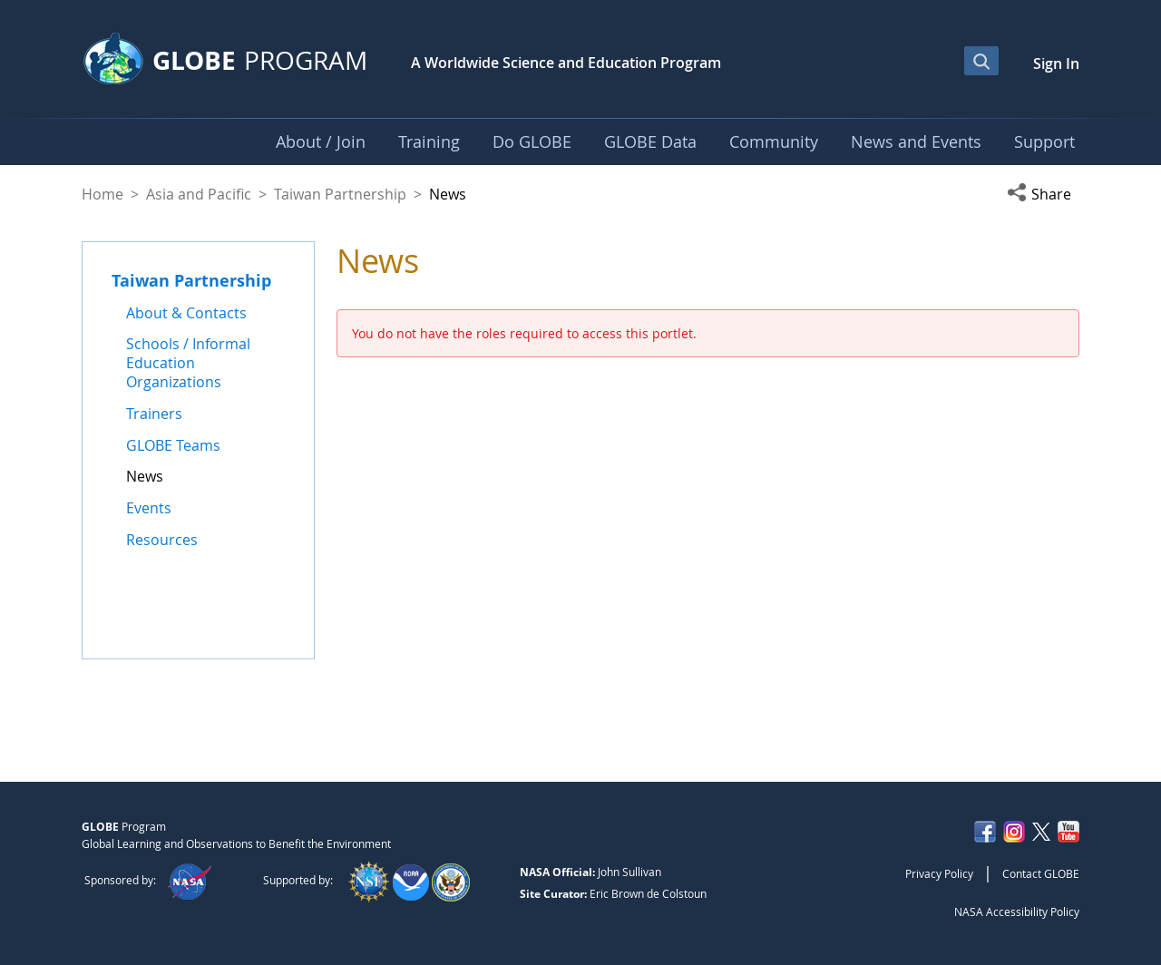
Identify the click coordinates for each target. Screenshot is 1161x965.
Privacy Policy (939, 873)
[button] (1043, 194)
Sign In (1056, 63)
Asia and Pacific (198, 194)
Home (102, 194)
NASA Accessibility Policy (1016, 911)
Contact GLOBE (1040, 873)
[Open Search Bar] (981, 60)
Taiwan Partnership (340, 194)
